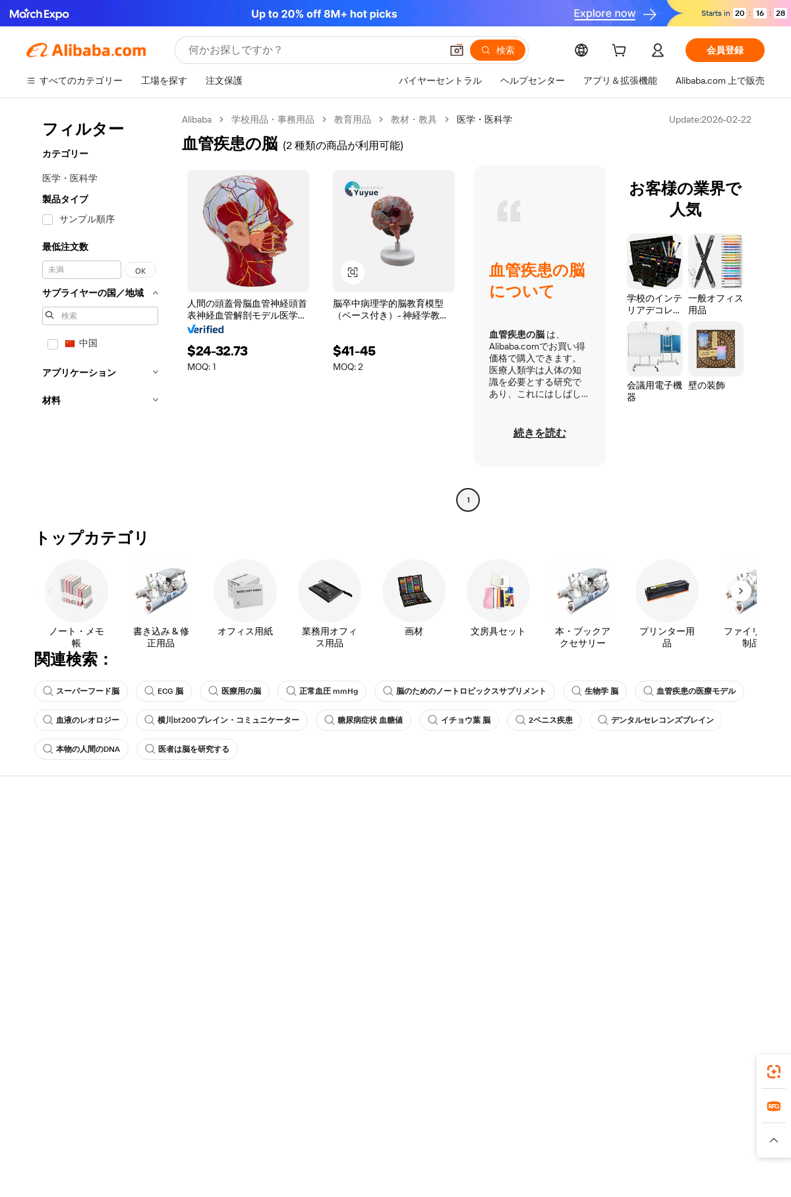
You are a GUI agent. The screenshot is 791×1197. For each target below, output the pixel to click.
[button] (457, 50)
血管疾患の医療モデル (689, 691)
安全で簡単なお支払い (224, 836)
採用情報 (651, 911)
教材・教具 (414, 119)
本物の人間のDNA (81, 749)
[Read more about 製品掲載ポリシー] (301, 1146)
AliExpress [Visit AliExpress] (190, 1126)
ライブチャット (58, 861)
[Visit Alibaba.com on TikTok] (738, 964)
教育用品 (352, 119)
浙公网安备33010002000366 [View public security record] (583, 1172)
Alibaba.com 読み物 (369, 911)
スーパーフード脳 (81, 691)
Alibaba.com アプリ (445, 1067)
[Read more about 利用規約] (525, 1146)
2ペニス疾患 (544, 720)
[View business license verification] (509, 1172)
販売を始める (509, 836)
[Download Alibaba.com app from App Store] (622, 1068)
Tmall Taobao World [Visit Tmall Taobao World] (313, 1126)
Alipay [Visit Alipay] (376, 1126)
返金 (35, 911)
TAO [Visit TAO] (516, 1126)
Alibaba (197, 119)
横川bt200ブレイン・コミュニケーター (221, 720)
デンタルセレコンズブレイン (656, 720)
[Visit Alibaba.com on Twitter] (678, 964)
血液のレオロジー (81, 720)
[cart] (621, 52)
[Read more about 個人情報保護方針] (460, 1146)
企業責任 (651, 861)
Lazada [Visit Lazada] (413, 1126)
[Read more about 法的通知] (236, 1146)
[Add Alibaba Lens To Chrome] (209, 1068)
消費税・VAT (356, 886)
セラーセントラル (518, 861)
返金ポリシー (205, 861)
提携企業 (499, 911)
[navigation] (100, 311)
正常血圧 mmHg (322, 691)
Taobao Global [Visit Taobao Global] (467, 1126)
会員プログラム (362, 861)
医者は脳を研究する (187, 749)
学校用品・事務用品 (272, 119)
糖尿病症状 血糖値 (363, 720)
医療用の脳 (234, 691)
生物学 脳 (594, 691)
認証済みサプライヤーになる (541, 886)
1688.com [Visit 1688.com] (242, 1126)
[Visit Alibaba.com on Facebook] (639, 964)
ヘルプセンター (58, 836)
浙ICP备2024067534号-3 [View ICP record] (714, 1172)
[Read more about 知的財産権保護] (380, 1146)
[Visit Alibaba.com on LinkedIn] (658, 964)
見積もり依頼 (357, 836)
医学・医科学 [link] (484, 119)
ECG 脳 (163, 691)
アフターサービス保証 (224, 911)
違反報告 (44, 936)
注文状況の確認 (58, 886)
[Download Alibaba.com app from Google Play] (720, 1068)
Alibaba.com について (677, 836)
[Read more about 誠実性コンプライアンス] (604, 1146)
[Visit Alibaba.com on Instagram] (698, 964)
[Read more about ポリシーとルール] (172, 1146)
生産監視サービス (215, 936)
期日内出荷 (201, 886)
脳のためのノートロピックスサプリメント (464, 691)
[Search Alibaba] (313, 50)
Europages (605, 1126)
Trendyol (553, 1126)
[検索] (497, 50)
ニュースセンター (670, 886)
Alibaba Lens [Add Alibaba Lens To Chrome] (54, 1067)
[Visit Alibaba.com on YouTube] (718, 964)
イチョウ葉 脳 (459, 720)
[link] (774, 1072)
